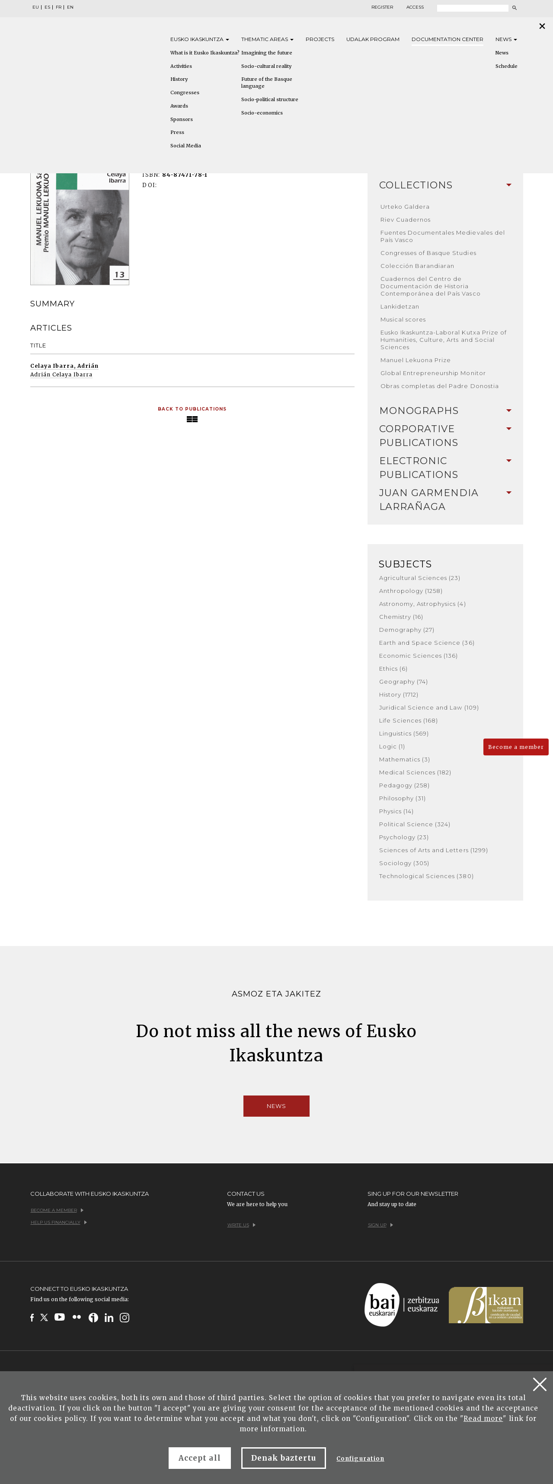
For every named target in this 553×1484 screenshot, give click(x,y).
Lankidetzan (399, 306)
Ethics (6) (393, 668)
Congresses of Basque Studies (428, 252)
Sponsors (181, 119)
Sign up (380, 1225)
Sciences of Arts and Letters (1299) (433, 850)
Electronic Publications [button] (445, 468)
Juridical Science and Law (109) (429, 707)
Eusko (199, 39)
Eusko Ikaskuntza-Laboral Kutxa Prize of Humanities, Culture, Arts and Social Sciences (443, 339)
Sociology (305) (404, 863)
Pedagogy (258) (404, 785)
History (179, 79)
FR (58, 7)
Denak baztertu (283, 1458)
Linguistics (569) (404, 733)
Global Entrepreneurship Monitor (433, 372)
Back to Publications (192, 409)
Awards (179, 106)
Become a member (516, 747)
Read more (483, 1418)
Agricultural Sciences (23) (420, 577)
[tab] (445, 185)
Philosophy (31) (402, 798)
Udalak (373, 39)
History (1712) (399, 694)
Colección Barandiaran (417, 265)
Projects (320, 39)
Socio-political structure (269, 99)
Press (177, 132)
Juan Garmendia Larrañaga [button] (445, 500)
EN (70, 7)
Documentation (447, 39)
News (506, 39)
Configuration (360, 1458)
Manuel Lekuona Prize (415, 360)
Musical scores (403, 319)
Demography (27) (407, 629)
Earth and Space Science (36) (427, 642)
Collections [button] (445, 185)
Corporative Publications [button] (445, 436)
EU (35, 7)
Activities (181, 66)
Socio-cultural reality (266, 66)
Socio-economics (262, 113)
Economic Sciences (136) (418, 655)
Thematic (267, 39)
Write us (241, 1225)
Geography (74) (403, 681)
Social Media (185, 146)
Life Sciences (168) (408, 720)
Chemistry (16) (401, 616)
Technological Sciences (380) (426, 876)
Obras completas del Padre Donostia (439, 385)
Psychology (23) (404, 837)
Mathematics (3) (405, 759)
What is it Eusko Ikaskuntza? (205, 53)
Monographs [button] (445, 411)
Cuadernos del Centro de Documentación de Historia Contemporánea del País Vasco (430, 286)
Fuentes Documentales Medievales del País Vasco (442, 236)
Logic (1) (392, 746)
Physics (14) (396, 811)
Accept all (200, 1458)
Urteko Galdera (405, 206)
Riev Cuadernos (405, 219)
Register (382, 7)
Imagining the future (266, 53)
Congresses (184, 92)
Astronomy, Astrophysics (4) (422, 603)
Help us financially (59, 1222)
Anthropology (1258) (411, 590)
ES (47, 7)
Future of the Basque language (266, 82)
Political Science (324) (415, 824)
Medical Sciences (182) (415, 772)
